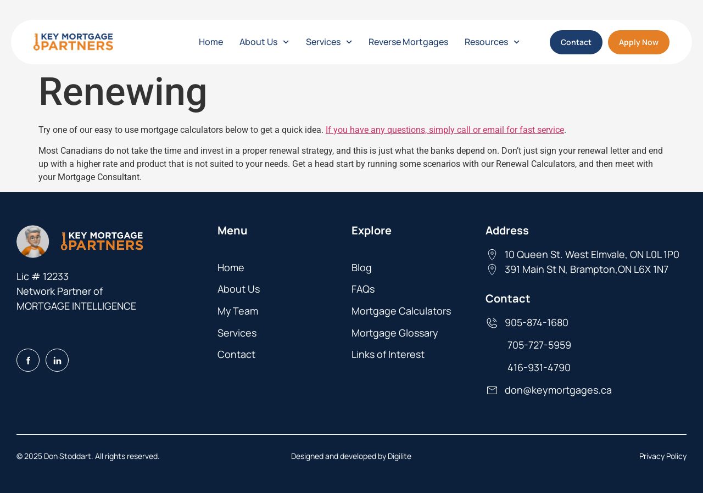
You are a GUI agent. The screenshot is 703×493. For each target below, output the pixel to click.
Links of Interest (388, 354)
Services (329, 42)
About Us (264, 42)
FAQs (363, 288)
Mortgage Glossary (395, 332)
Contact (236, 354)
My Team (238, 310)
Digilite (399, 456)
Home (211, 42)
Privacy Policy (663, 456)
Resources (492, 42)
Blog (362, 267)
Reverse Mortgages (408, 42)
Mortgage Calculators (401, 310)
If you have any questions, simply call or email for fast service (445, 130)
